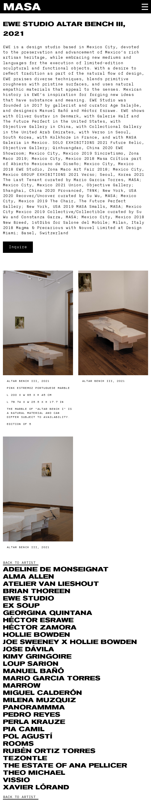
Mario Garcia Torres (51, 678)
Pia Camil (24, 729)
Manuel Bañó (33, 671)
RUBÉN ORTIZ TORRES (49, 751)
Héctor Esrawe (38, 620)
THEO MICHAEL (34, 773)
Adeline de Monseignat (56, 569)
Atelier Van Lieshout (51, 584)
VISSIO (16, 780)
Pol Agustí (27, 736)
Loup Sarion (30, 664)
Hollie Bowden (36, 635)
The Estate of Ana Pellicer (65, 765)
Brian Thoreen (36, 591)
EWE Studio (29, 24)
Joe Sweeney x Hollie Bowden (70, 642)
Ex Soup (21, 605)
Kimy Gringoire (37, 656)
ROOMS (18, 743)
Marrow (21, 685)
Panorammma (34, 707)
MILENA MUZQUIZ (39, 700)
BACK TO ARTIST (19, 563)
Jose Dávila (28, 649)
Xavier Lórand (36, 787)
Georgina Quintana (47, 613)
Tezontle (25, 758)
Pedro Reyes (31, 714)
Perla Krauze (34, 722)
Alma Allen (28, 576)
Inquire (18, 247)
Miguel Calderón (42, 693)
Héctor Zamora (40, 627)
